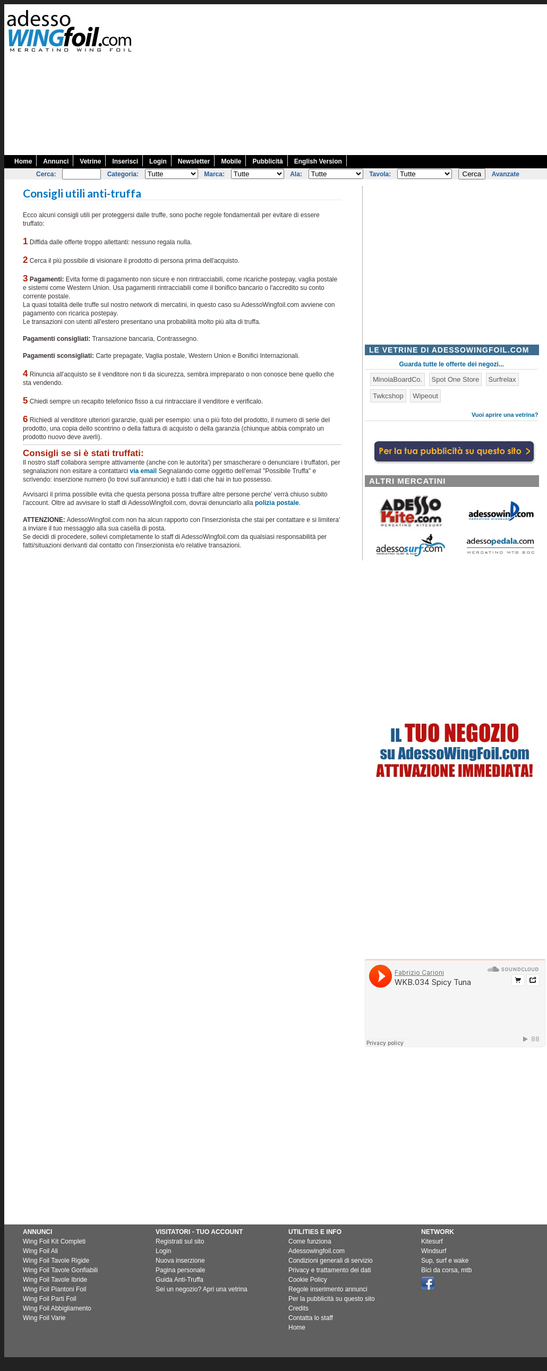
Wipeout (425, 396)
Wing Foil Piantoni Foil (54, 1289)
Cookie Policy (307, 1279)
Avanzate (505, 174)
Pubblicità (267, 161)
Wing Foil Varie (44, 1318)
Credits (298, 1308)
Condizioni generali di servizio (330, 1260)
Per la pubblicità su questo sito (331, 1299)
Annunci (56, 161)
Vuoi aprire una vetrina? (505, 415)
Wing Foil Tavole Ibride (55, 1279)
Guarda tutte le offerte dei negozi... (451, 364)
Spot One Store (456, 379)
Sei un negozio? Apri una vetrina (201, 1289)
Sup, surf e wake (444, 1260)
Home (23, 161)
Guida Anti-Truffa (179, 1279)
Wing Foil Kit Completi (54, 1241)
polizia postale (277, 503)
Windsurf (433, 1251)
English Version (318, 161)
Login (158, 161)
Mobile (231, 161)
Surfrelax (502, 379)
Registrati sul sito (180, 1241)
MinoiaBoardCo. (397, 379)
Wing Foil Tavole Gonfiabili (60, 1270)
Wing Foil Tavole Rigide (56, 1260)
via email (143, 471)
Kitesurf (432, 1241)
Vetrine (90, 161)
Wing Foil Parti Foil (49, 1299)
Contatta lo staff (310, 1318)
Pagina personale (180, 1270)
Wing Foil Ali (40, 1251)
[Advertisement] (452, 78)
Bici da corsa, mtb (446, 1270)
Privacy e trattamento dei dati (329, 1270)
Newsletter (194, 161)
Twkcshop (388, 396)
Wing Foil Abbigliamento (57, 1308)
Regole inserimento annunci (327, 1289)
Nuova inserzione (180, 1260)
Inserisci (125, 161)
